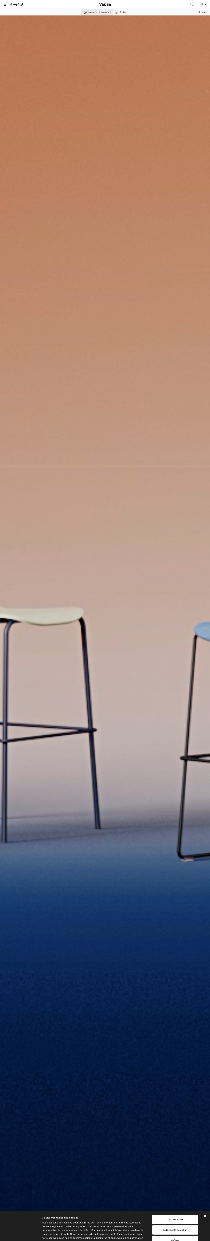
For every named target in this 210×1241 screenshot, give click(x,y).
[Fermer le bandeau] (205, 1189)
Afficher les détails (176, 1234)
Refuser (175, 1213)
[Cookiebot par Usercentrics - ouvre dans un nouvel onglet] (21, 1234)
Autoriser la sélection (175, 1202)
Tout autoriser (175, 1192)
